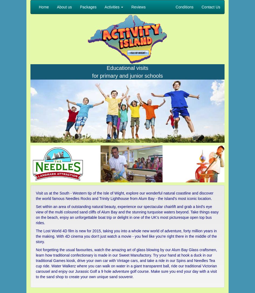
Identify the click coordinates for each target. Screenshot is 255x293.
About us (64, 7)
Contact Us (211, 7)
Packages (88, 7)
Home (44, 7)
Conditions (185, 7)
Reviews (138, 7)
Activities (114, 7)
